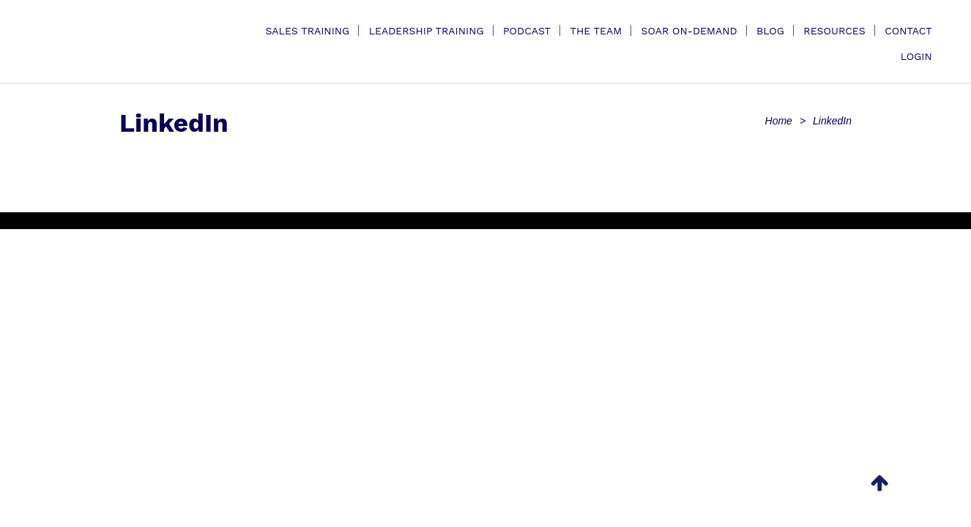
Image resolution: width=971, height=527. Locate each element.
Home (778, 121)
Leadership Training (426, 31)
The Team (596, 31)
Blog (770, 31)
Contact (908, 31)
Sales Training (307, 31)
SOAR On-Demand (689, 31)
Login (916, 56)
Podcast (527, 31)
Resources (834, 31)
